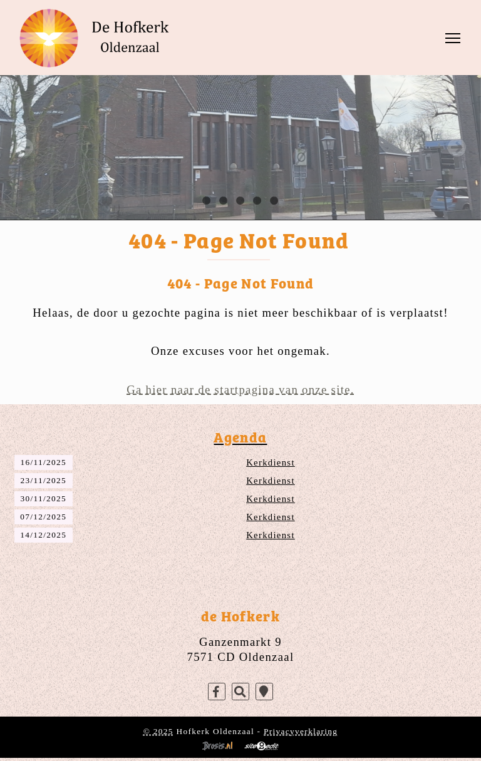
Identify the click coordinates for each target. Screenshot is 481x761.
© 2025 (158, 731)
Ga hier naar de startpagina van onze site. (240, 389)
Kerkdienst (270, 462)
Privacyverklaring (301, 731)
